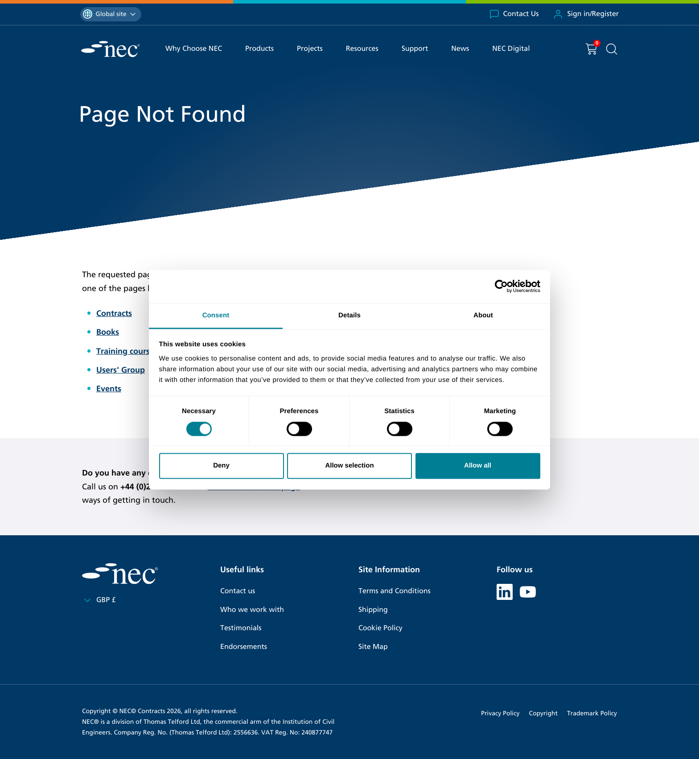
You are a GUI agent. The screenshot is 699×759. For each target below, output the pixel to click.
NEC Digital (511, 49)
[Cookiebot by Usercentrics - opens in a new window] (501, 286)
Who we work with (252, 610)
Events (108, 389)
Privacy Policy (500, 713)
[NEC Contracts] (110, 49)
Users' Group (120, 370)
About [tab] (483, 315)
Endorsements (243, 647)
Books (107, 332)
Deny (221, 466)
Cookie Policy (380, 628)
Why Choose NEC (193, 49)
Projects (310, 49)
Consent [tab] (216, 315)
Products (259, 49)
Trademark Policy (592, 713)
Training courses (127, 351)
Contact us (237, 591)
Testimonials (240, 628)
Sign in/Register (586, 14)
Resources (362, 49)
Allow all (477, 466)
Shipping (373, 610)
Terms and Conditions (394, 591)
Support (415, 49)
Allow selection (349, 466)
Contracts (114, 313)
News (460, 49)
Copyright (543, 713)
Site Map (373, 647)
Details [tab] (349, 315)
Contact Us (514, 14)
